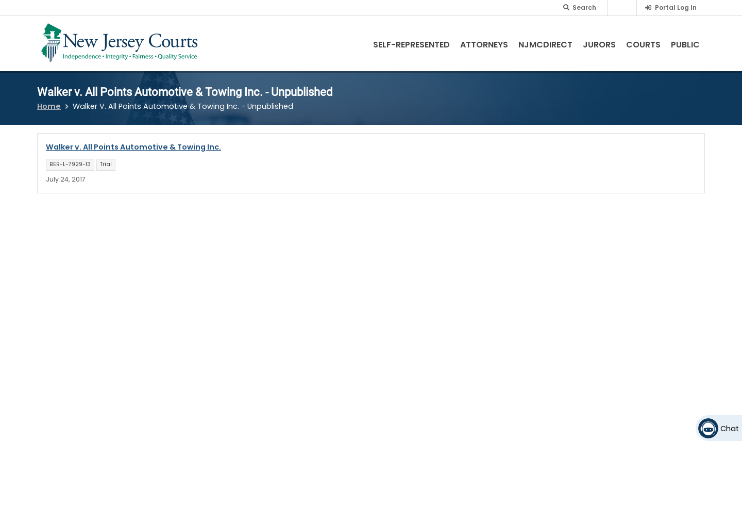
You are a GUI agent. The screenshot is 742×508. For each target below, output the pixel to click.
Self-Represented (411, 45)
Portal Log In (676, 7)
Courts (643, 45)
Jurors (599, 45)
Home (49, 106)
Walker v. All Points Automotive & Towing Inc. (133, 147)
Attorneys (484, 45)
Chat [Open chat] (729, 428)
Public (685, 45)
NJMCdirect (545, 45)
